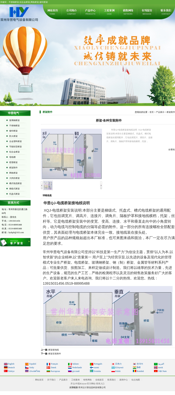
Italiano (75, 364)
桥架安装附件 (54, 353)
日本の (118, 364)
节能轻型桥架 (15, 146)
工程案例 (109, 11)
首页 (152, 112)
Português (98, 364)
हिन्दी (138, 367)
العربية (161, 364)
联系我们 (111, 380)
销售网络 (128, 11)
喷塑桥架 (13, 162)
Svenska (97, 371)
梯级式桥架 (14, 188)
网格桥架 (13, 173)
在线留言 (146, 11)
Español (32, 364)
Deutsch (11, 367)
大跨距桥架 (14, 178)
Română (140, 371)
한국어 (140, 364)
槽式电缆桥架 (15, 183)
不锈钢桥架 (14, 125)
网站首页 (52, 11)
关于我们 (71, 11)
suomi (96, 367)
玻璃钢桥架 (14, 120)
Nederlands (77, 367)
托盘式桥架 (14, 194)
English (11, 364)
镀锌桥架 (13, 131)
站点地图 (136, 380)
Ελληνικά (119, 367)
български (55, 371)
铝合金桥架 (14, 152)
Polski (118, 371)
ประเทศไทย (34, 371)
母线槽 (12, 157)
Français (54, 364)
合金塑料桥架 (15, 141)
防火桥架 (13, 136)
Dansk (53, 367)
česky (31, 367)
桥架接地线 (53, 350)
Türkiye (11, 371)
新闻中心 (123, 380)
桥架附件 (13, 167)
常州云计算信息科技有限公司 (92, 387)
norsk (160, 367)
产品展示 (90, 11)
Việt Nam (162, 371)
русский (75, 371)
